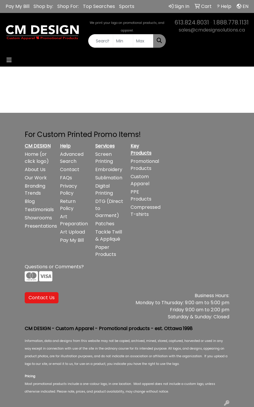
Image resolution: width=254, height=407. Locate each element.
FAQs (66, 177)
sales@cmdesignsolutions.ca (212, 30)
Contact (69, 169)
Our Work (36, 177)
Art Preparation (74, 220)
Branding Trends (35, 189)
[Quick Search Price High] (143, 41)
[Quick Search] (100, 41)
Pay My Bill (17, 6)
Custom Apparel (140, 180)
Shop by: (43, 6)
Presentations (39, 226)
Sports (126, 6)
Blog (30, 201)
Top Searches (99, 6)
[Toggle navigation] (9, 60)
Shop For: (68, 6)
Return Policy (68, 205)
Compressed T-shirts (145, 211)
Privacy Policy (68, 189)
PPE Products (141, 195)
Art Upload (72, 232)
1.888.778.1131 (231, 22)
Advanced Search (71, 158)
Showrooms (38, 217)
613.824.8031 (192, 22)
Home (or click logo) (37, 158)
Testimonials (39, 209)
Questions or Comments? (54, 266)
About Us (35, 169)
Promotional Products (145, 165)
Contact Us (42, 297)
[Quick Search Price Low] (123, 41)
